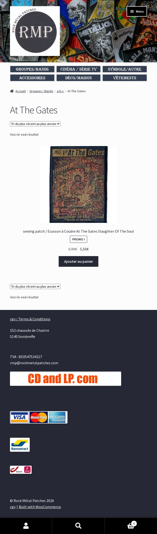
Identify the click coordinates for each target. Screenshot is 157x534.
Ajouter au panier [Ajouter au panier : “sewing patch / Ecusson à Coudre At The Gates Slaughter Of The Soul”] (78, 261)
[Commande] (35, 123)
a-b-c (60, 91)
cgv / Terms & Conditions (30, 319)
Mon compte (26, 526)
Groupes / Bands (41, 91)
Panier (121, 522)
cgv (12, 506)
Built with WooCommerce (40, 506)
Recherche (78, 526)
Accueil (20, 91)
